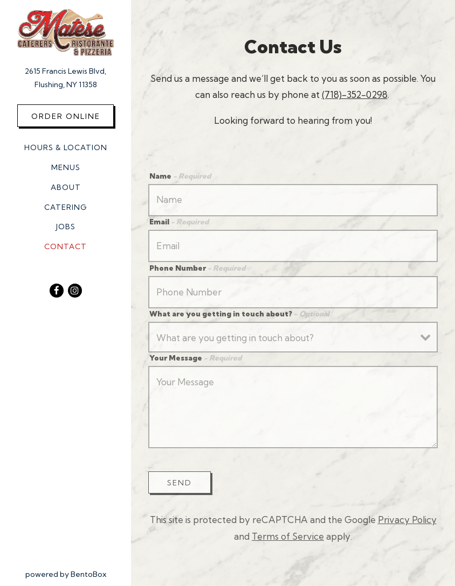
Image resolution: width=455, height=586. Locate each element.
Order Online (65, 116)
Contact (65, 246)
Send (179, 482)
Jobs (65, 226)
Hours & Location (65, 147)
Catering (65, 207)
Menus (65, 167)
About (66, 187)
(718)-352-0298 (355, 94)
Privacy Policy (407, 519)
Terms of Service (288, 536)
